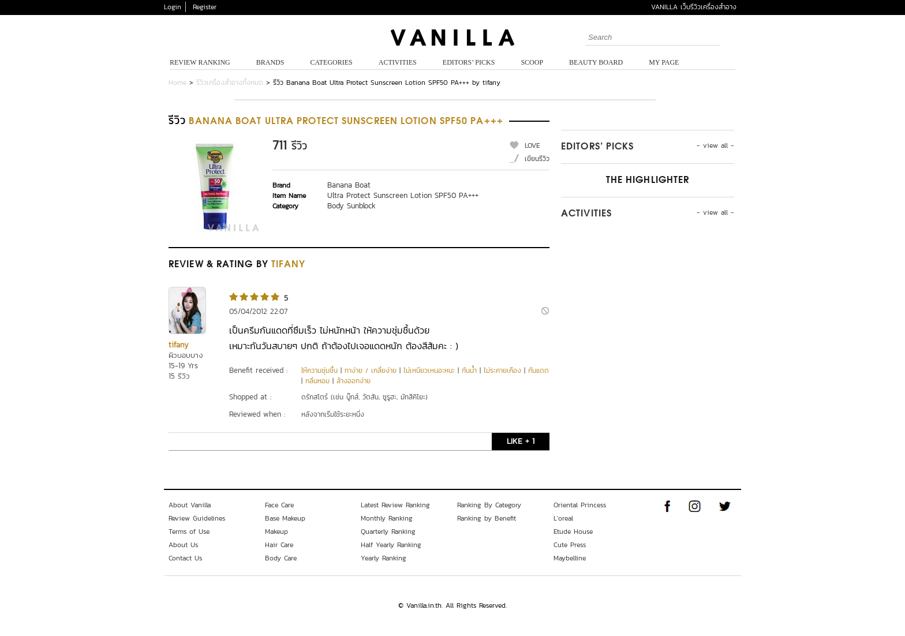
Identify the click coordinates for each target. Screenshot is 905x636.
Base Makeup (285, 518)
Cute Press (570, 545)
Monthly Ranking (387, 518)
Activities (398, 62)
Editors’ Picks (469, 62)
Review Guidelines (197, 518)
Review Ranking (200, 62)
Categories (331, 62)
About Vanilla (190, 505)
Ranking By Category (489, 505)
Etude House (573, 531)
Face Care (279, 505)
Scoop (532, 62)
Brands (270, 62)
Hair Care (279, 545)
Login (172, 7)
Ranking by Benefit (486, 518)
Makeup (276, 531)
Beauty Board (596, 62)
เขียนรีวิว (537, 159)
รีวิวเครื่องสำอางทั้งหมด (229, 82)
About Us (183, 545)
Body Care (281, 558)
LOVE (532, 145)
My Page (664, 62)
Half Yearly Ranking (391, 545)
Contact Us (185, 558)
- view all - (715, 145)
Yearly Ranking (383, 558)
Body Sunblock (351, 205)
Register (204, 7)
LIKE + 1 (520, 441)
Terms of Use (189, 531)
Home (177, 82)
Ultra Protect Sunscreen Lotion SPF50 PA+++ (402, 195)
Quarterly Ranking (388, 531)
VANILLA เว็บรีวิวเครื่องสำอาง (693, 7)
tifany (179, 344)
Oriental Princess (580, 505)
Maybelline (570, 558)
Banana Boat (349, 184)
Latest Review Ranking (395, 505)
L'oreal (563, 518)
